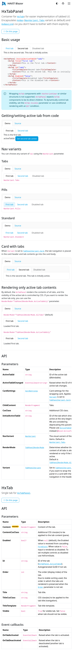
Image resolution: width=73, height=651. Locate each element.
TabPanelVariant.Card (33, 251)
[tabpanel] (36, 134)
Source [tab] (18, 123)
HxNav (20, 20)
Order (40, 587)
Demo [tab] (7, 123)
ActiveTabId (65, 428)
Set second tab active (27, 138)
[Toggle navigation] (69, 3)
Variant (53, 397)
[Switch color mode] (57, 3)
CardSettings (31, 391)
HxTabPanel (23, 493)
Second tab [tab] (23, 48)
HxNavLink (7, 24)
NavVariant (30, 436)
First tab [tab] (9, 48)
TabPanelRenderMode (34, 448)
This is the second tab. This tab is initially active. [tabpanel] (26, 52)
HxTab (20, 17)
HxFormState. (48, 555)
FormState (42, 547)
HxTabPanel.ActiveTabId (50, 564)
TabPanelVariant (33, 468)
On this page (10, 31)
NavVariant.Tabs (35, 20)
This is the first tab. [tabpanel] (12, 134)
